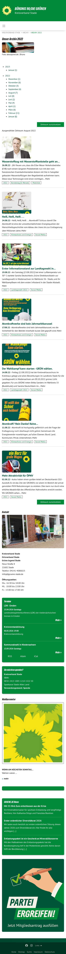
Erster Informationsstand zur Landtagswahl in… (29, 268)
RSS (10, 656)
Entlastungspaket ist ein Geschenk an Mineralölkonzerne (31, 838)
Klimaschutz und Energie (21, 234)
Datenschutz (50, 952)
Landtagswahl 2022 (19, 290)
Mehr (57, 620)
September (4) (14, 89)
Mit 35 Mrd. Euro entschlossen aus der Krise (25, 806)
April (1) (11, 106)
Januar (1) (12, 70)
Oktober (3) (13, 85)
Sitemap (21, 952)
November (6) (14, 82)
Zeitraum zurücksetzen (50, 124)
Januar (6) (12, 116)
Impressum (38, 952)
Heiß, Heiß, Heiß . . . (13, 216)
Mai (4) (11, 102)
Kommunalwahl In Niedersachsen (20, 644)
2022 (7, 75)
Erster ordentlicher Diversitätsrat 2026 (23, 820)
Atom (23, 656)
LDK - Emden (10, 605)
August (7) (13, 92)
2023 (7, 66)
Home (13, 952)
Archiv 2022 (36, 32)
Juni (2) (11, 99)
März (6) (12, 109)
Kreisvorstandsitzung (14, 626)
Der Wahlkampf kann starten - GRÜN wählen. (27, 368)
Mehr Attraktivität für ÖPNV (17, 475)
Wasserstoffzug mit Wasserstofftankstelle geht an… (31, 161)
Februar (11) (13, 113)
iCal (36, 656)
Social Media (40, 234)
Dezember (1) (14, 79)
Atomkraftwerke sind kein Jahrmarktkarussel (27, 323)
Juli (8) (11, 96)
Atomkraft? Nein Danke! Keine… (20, 423)
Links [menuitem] (37, 945)
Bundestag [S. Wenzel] (20, 183)
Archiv (26, 32)
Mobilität (36, 183)
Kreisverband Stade (11, 32)
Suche (29, 952)
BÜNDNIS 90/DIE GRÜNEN (30, 9)
